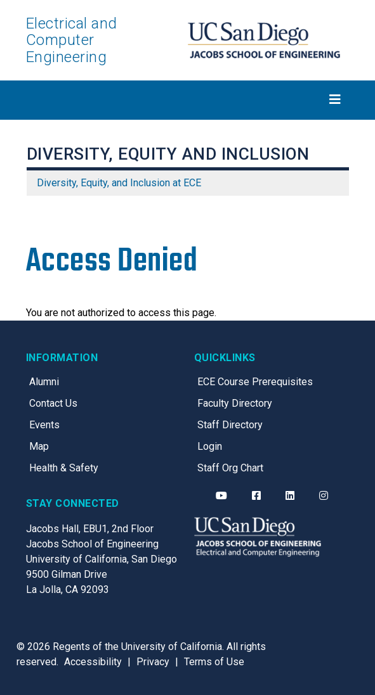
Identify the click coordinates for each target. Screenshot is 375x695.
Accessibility (93, 662)
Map (39, 446)
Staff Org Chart (230, 468)
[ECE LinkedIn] (290, 496)
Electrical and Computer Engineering (71, 40)
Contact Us (53, 403)
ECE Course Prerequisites (255, 382)
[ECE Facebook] (256, 496)
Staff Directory (230, 425)
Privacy (152, 662)
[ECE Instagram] (323, 496)
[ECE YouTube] (221, 496)
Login (209, 446)
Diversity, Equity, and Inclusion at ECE (119, 183)
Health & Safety (63, 468)
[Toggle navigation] (187, 99)
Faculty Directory (234, 403)
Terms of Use (214, 662)
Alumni (44, 382)
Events (44, 425)
